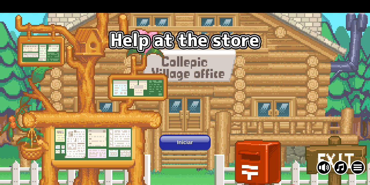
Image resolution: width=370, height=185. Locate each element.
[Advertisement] (185, 6)
